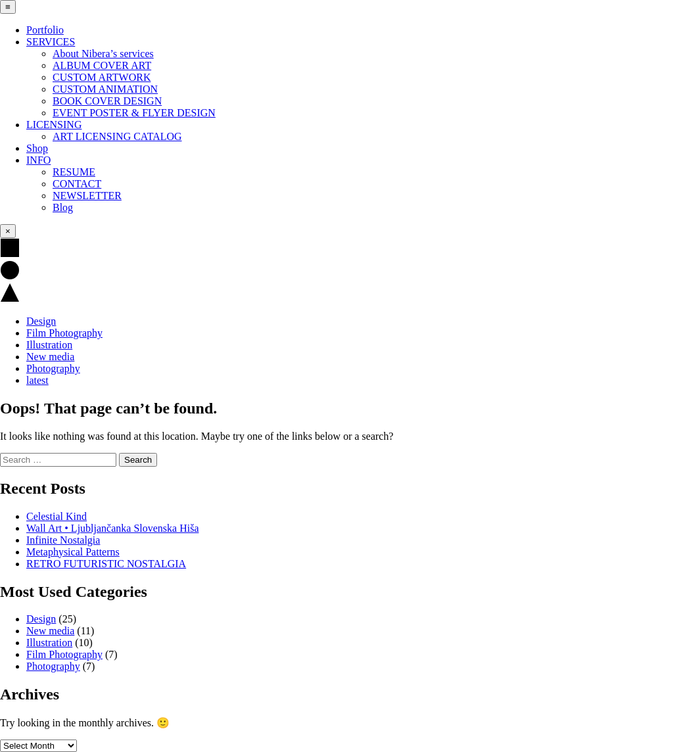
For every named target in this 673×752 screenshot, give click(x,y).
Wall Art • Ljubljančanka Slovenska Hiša (112, 528)
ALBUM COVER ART (102, 65)
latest (37, 380)
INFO (38, 160)
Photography (53, 368)
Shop (37, 148)
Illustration (49, 344)
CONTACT (77, 183)
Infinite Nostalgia (63, 540)
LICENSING (53, 124)
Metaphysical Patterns (73, 551)
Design (41, 321)
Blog (63, 207)
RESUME (74, 171)
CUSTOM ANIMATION (105, 89)
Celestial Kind (56, 516)
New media (50, 356)
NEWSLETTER (87, 195)
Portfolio (45, 29)
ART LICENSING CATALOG (117, 136)
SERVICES (50, 41)
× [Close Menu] (8, 231)
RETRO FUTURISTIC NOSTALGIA (106, 563)
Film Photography (64, 333)
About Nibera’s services (103, 53)
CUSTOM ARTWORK (102, 77)
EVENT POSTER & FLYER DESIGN (134, 112)
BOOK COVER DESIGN (107, 100)
